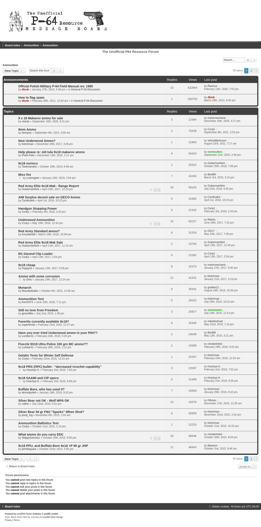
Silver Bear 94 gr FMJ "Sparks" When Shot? (51, 412)
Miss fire (24, 174)
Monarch (25, 287)
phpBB (20, 514)
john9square (29, 449)
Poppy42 (27, 268)
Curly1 (211, 129)
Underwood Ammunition (36, 220)
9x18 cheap (26, 265)
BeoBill (211, 174)
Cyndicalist (28, 200)
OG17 (210, 230)
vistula (25, 121)
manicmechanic (216, 117)
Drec (29, 279)
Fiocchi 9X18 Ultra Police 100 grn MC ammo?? (53, 344)
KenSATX (27, 302)
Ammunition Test (31, 299)
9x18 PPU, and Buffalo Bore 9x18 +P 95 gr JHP (53, 445)
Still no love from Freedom (38, 310)
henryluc (27, 132)
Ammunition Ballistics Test (38, 423)
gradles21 (213, 287)
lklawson (212, 445)
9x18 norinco (28, 163)
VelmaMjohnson (216, 140)
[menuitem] (218, 506)
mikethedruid (215, 321)
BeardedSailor (30, 290)
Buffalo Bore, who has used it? (41, 389)
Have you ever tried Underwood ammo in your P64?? (58, 333)
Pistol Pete (28, 155)
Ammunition (10, 65)
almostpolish (29, 392)
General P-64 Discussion (85, 89)
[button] (256, 70)
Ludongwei (33, 177)
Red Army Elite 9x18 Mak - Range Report (48, 186)
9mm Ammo (27, 129)
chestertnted (214, 343)
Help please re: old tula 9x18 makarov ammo (51, 152)
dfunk (25, 89)
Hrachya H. (33, 369)
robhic (25, 403)
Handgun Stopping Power (37, 208)
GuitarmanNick (216, 163)
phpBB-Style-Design (53, 517)
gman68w (27, 313)
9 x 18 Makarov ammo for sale (40, 118)
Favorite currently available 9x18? (43, 321)
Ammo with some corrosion (39, 276)
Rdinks (211, 219)
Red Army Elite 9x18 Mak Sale (40, 242)
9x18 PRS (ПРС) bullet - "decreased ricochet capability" (60, 366)
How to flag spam (31, 97)
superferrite (28, 324)
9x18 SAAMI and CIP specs (38, 378)
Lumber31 (27, 336)
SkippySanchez (31, 437)
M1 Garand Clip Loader (35, 253)
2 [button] (251, 71)
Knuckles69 (28, 234)
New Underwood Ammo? (36, 141)
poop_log (27, 415)
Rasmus (212, 86)
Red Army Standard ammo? (39, 231)
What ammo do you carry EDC (41, 434)
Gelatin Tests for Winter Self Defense (46, 355)
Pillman (211, 400)
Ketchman (27, 144)
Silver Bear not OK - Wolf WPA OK (43, 400)
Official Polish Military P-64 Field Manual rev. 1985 (55, 86)
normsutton (214, 151)
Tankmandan (29, 166)
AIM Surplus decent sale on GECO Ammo (49, 197)
